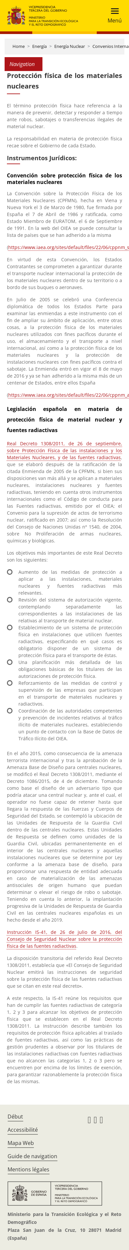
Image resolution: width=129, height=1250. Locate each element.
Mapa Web (21, 1143)
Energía (39, 46)
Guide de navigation (32, 1156)
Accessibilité (23, 1129)
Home (19, 46)
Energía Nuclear (69, 46)
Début (15, 1116)
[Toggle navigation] (112, 15)
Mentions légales (28, 1169)
